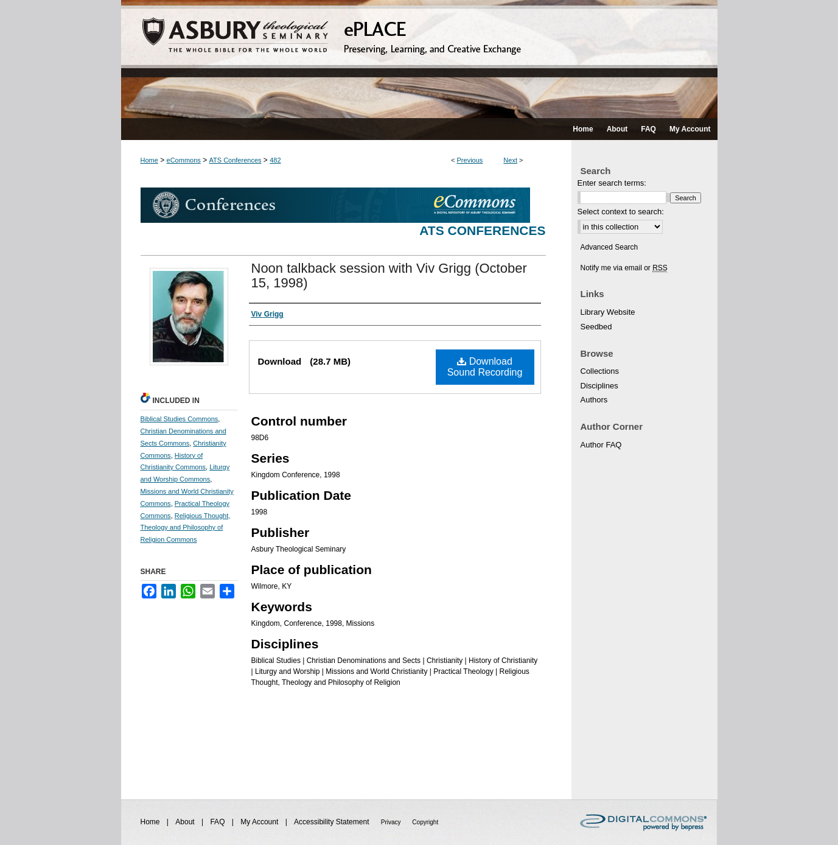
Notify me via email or (624, 268)
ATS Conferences (235, 160)
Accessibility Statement (332, 822)
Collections (600, 371)
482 (275, 160)
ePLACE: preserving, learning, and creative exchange (419, 59)
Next (510, 160)
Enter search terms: (612, 183)
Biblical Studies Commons (179, 418)
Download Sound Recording (485, 366)
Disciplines (599, 385)
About (186, 822)
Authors (594, 399)
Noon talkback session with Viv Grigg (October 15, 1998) (389, 275)
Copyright (425, 822)
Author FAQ (601, 444)
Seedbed (596, 326)
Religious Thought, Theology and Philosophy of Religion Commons (186, 528)
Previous (470, 160)
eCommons (184, 160)
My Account (260, 822)
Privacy (392, 822)
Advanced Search (609, 247)
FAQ (218, 822)
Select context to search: (621, 211)
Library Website (608, 312)
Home (149, 160)
